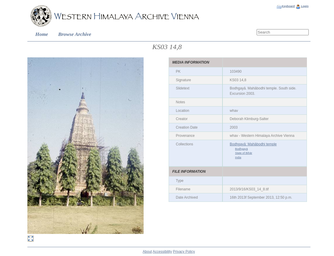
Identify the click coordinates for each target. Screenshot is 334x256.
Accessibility (162, 252)
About (147, 252)
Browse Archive (74, 34)
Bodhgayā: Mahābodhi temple (253, 144)
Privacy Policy (184, 252)
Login (304, 6)
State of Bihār (243, 152)
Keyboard (288, 6)
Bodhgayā (241, 148)
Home (41, 34)
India (238, 157)
